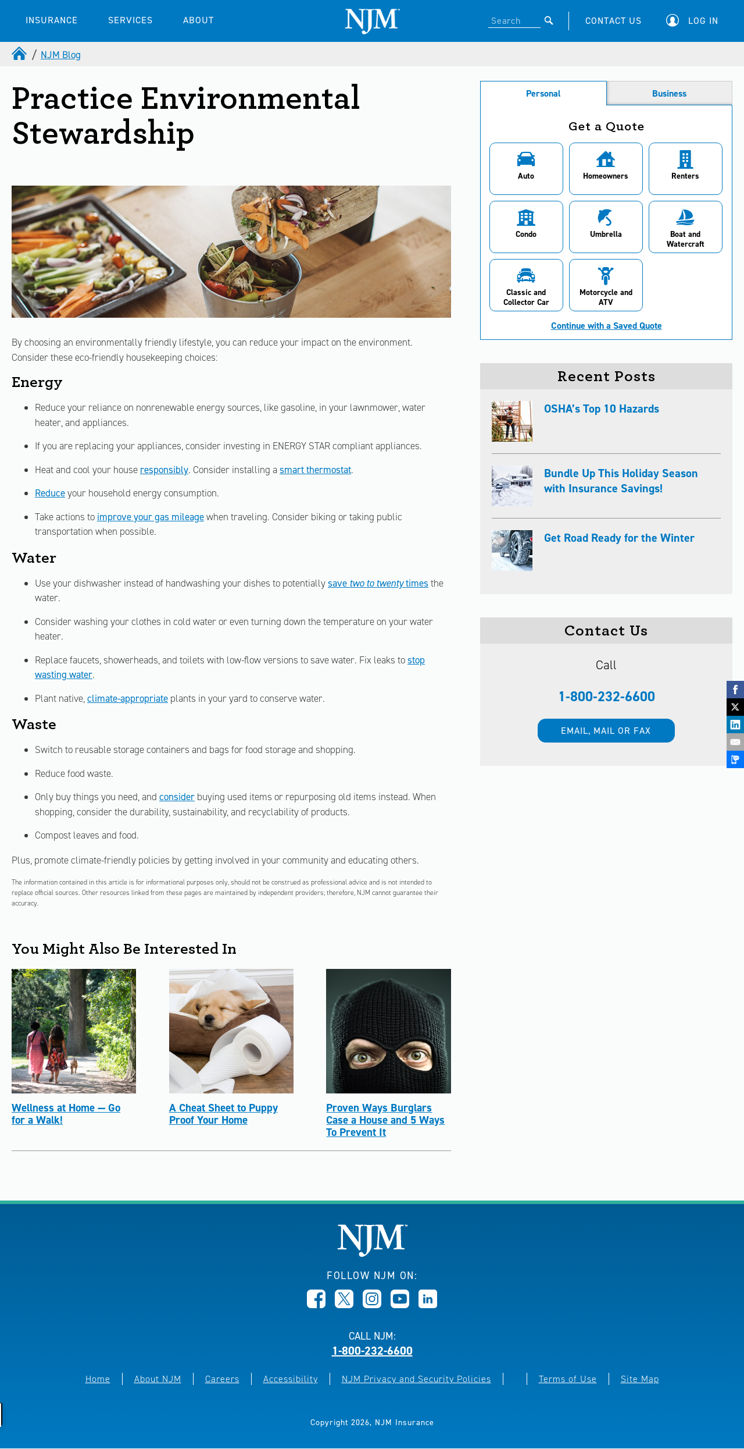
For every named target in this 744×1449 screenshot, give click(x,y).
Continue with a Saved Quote (606, 326)
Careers (222, 1379)
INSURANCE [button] (52, 20)
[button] (695, 20)
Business (669, 93)
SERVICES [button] (130, 20)
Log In (703, 21)
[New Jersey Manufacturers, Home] (372, 1254)
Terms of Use (568, 1379)
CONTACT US (613, 21)
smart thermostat (315, 469)
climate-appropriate (127, 698)
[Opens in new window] (316, 1305)
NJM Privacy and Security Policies (416, 1379)
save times (378, 583)
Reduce (50, 492)
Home (97, 1379)
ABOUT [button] (198, 20)
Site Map (640, 1379)
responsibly (164, 469)
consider (177, 796)
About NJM (157, 1379)
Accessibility (290, 1379)
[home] (20, 54)
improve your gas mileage (150, 516)
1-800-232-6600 (606, 696)
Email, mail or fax (606, 730)
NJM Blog (61, 54)
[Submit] (549, 20)
